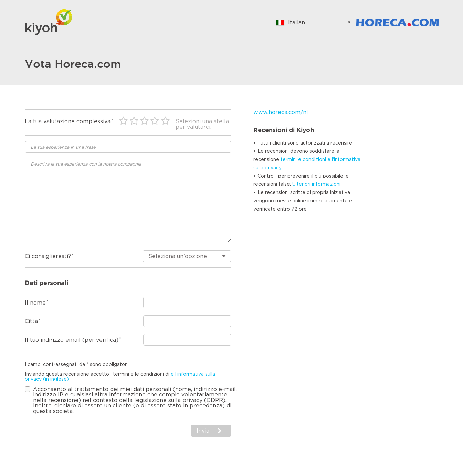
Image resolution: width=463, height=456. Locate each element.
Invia (203, 431)
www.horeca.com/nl (280, 112)
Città (31, 321)
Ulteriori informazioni (316, 184)
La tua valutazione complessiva (68, 121)
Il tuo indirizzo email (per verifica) (71, 340)
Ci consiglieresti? (48, 256)
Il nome (35, 303)
